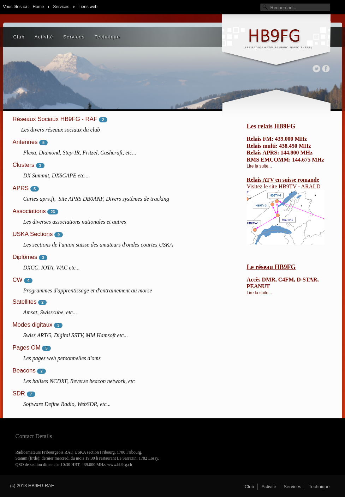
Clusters (24, 165)
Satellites (25, 301)
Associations (29, 211)
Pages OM (27, 347)
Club (19, 37)
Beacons (24, 370)
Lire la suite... (259, 166)
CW (18, 280)
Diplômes (25, 257)
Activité (44, 37)
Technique (107, 37)
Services (74, 37)
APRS (21, 188)
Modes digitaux (33, 324)
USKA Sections (33, 234)
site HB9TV (282, 186)
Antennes (25, 142)
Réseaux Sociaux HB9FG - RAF (55, 119)
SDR (19, 393)
